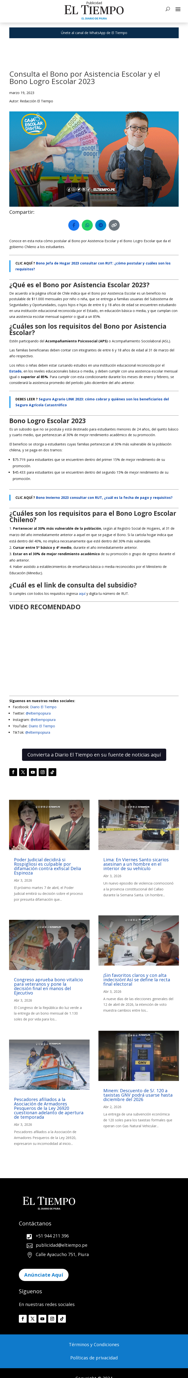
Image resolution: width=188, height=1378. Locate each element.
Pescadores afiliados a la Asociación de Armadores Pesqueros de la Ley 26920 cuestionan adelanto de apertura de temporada (48, 1108)
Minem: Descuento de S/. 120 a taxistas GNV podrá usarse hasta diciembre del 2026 (138, 1095)
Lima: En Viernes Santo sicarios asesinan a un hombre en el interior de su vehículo (136, 864)
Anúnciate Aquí (43, 1274)
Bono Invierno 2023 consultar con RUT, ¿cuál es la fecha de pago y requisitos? (104, 497)
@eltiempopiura (38, 713)
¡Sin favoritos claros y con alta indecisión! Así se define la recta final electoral (136, 979)
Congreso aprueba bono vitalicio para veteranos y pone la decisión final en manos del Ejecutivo (48, 986)
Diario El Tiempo (43, 707)
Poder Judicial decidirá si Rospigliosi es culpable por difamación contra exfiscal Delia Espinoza (47, 866)
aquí (82, 593)
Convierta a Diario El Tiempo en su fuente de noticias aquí (94, 754)
